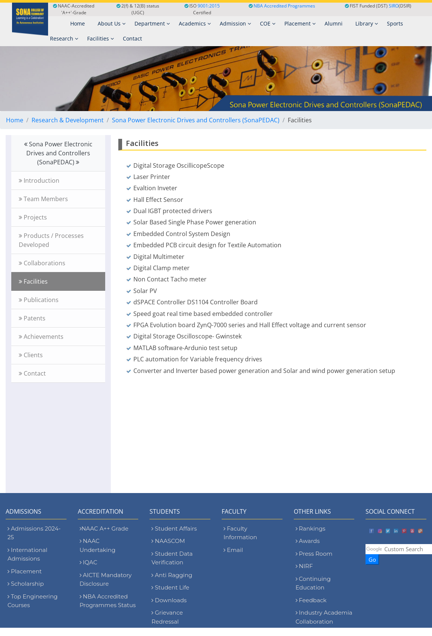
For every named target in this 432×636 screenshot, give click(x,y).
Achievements (41, 336)
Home (14, 120)
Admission (235, 23)
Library (366, 23)
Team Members (43, 199)
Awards (308, 540)
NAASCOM (168, 540)
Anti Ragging (171, 575)
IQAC (88, 562)
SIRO (394, 6)
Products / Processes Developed (51, 240)
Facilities (100, 38)
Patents (32, 318)
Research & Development (68, 120)
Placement (300, 23)
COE (267, 23)
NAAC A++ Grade (104, 528)
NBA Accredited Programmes (284, 6)
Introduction (39, 180)
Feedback (311, 600)
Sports (395, 23)
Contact (132, 38)
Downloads (169, 600)
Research (64, 38)
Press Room (314, 553)
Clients (31, 355)
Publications (39, 300)
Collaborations (42, 263)
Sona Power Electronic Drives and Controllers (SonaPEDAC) (195, 120)
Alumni (334, 23)
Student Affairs (174, 528)
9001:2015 (209, 6)
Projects (33, 217)
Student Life (170, 587)
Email (233, 549)
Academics (195, 23)
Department (152, 23)
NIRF (304, 566)
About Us (111, 23)
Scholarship (26, 583)
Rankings (310, 528)
